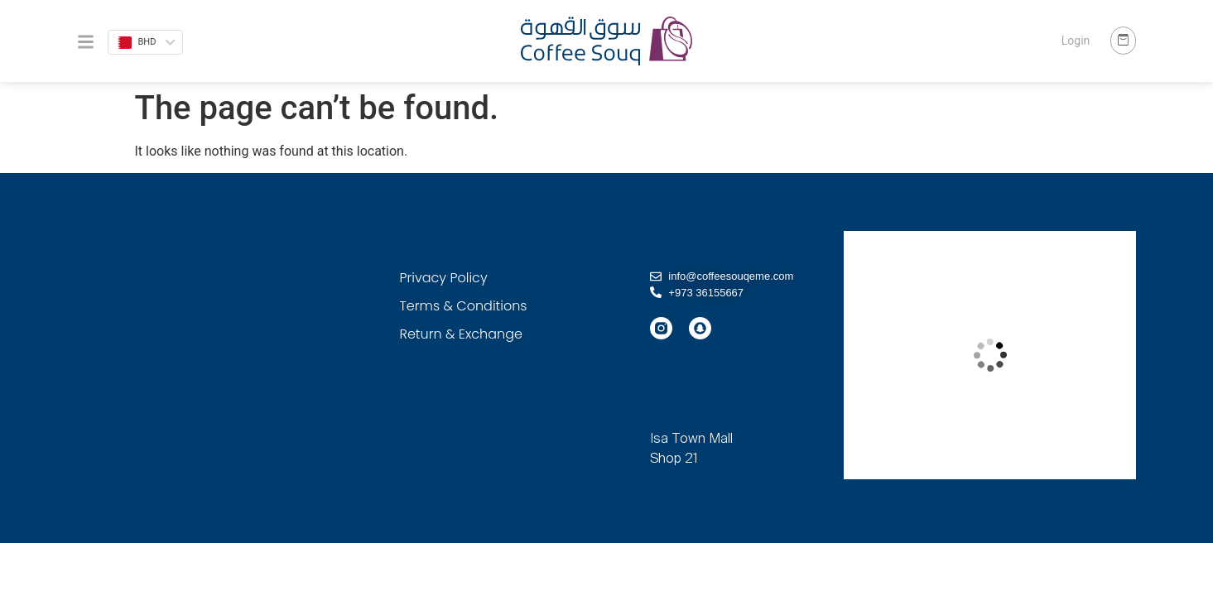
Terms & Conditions (463, 305)
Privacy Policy (444, 277)
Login (1075, 40)
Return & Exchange (461, 334)
